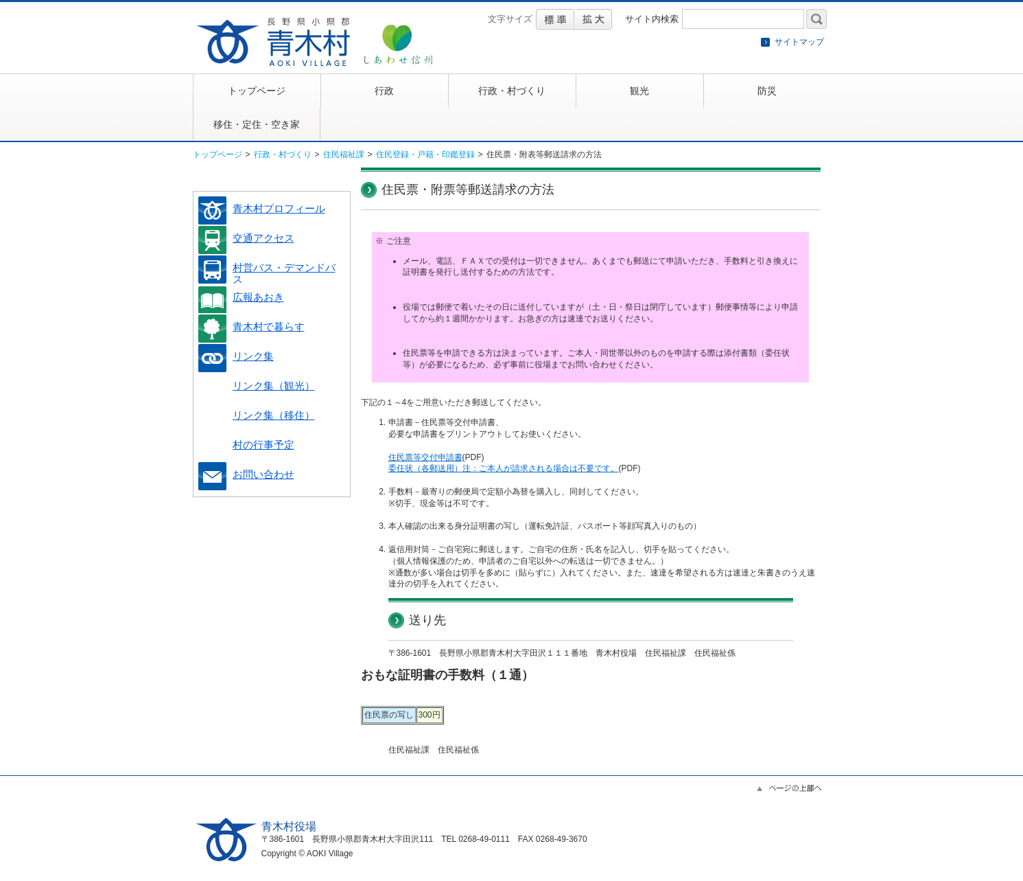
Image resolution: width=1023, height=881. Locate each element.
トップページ (217, 154)
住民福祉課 (343, 154)
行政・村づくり (282, 154)
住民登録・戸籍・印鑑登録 (425, 154)
